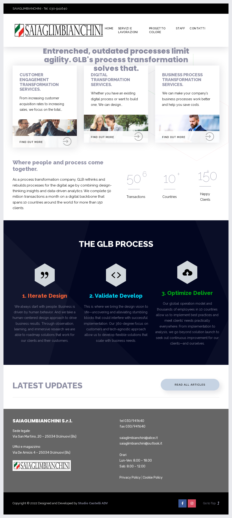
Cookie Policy (153, 478)
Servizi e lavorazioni (128, 30)
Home (109, 28)
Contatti (197, 28)
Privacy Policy (130, 478)
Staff (180, 28)
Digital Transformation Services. (110, 79)
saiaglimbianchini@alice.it (138, 438)
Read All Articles (190, 384)
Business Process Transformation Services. (182, 79)
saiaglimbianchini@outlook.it (140, 443)
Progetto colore (157, 30)
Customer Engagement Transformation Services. (39, 82)
